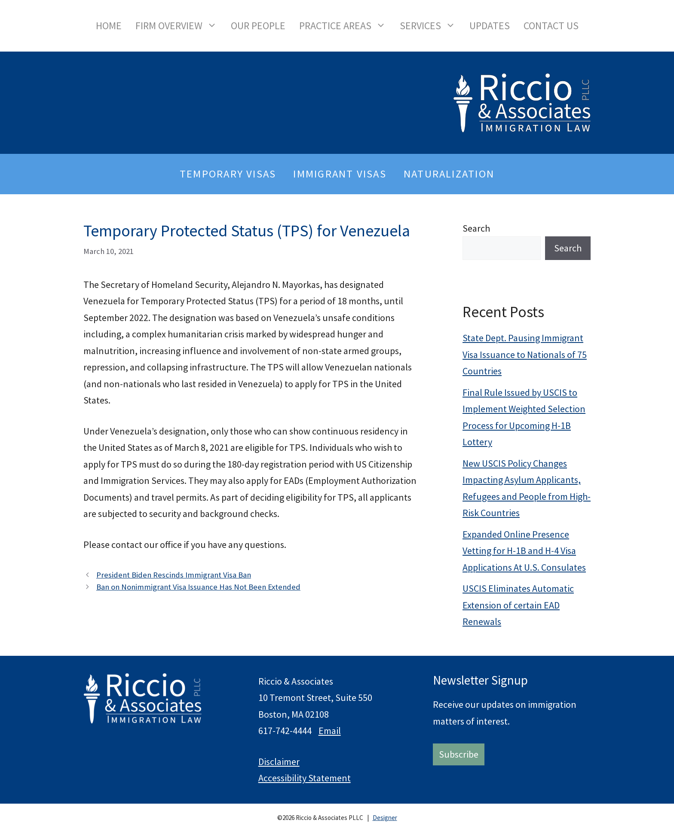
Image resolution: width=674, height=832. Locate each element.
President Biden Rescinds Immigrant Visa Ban (173, 575)
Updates (489, 25)
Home (109, 25)
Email (330, 731)
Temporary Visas (228, 173)
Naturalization (449, 173)
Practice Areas (346, 26)
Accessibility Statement (304, 778)
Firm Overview (179, 26)
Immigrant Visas (339, 173)
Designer (385, 818)
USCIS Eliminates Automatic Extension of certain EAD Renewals (518, 604)
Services (431, 26)
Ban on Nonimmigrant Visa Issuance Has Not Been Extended (198, 587)
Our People (258, 25)
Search (476, 228)
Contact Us (551, 25)
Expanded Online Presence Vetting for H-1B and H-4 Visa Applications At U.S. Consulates (524, 550)
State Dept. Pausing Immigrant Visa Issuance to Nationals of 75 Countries (525, 354)
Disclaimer (279, 762)
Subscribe (458, 754)
